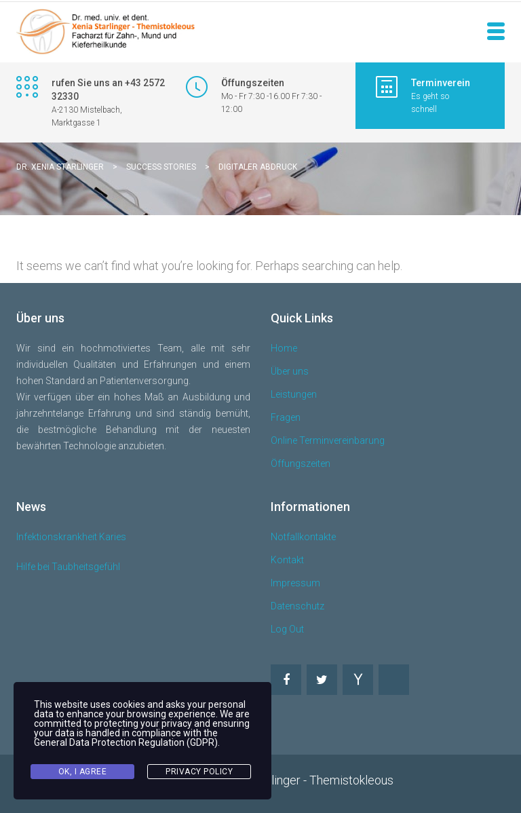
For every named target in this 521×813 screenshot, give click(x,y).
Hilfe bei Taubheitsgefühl (68, 566)
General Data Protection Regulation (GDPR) (126, 742)
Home (284, 348)
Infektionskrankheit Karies (71, 536)
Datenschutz (297, 606)
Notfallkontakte (303, 536)
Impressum (295, 583)
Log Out (287, 629)
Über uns (290, 371)
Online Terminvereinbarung (328, 440)
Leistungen (294, 394)
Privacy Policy (199, 771)
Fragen (286, 417)
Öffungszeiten (300, 463)
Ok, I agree (82, 771)
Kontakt (287, 559)
